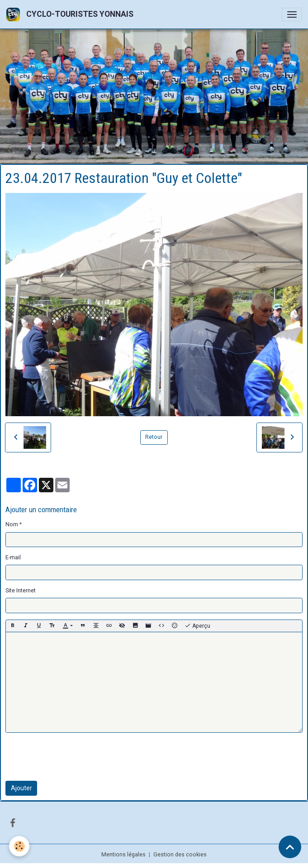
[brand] (71, 14)
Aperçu (197, 626)
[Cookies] (19, 846)
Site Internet (20, 590)
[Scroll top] (290, 847)
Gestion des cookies (180, 854)
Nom (11, 524)
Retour (153, 437)
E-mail (13, 557)
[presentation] (74, 756)
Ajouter (21, 788)
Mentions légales (123, 854)
